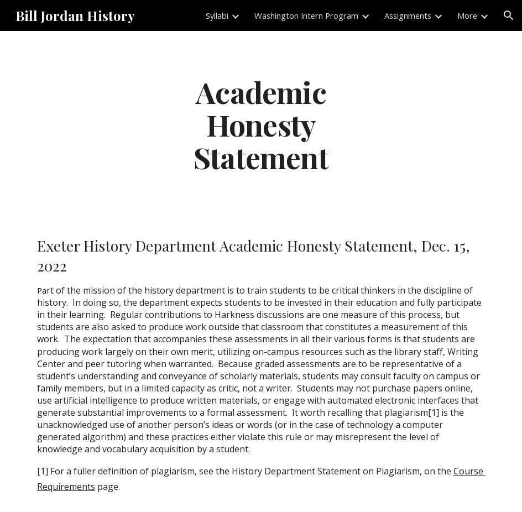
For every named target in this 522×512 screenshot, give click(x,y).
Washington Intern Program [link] (306, 15)
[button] (508, 15)
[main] (261, 124)
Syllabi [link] (217, 15)
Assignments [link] (407, 15)
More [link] (467, 15)
